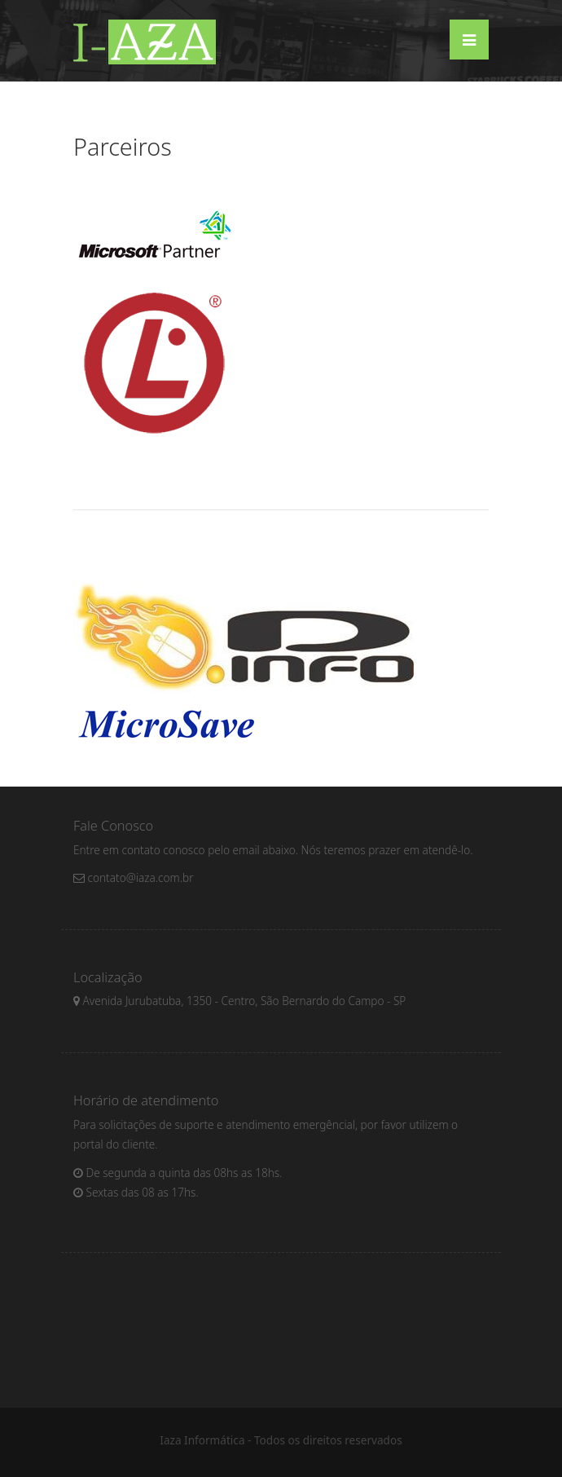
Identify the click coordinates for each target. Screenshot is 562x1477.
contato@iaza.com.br (133, 877)
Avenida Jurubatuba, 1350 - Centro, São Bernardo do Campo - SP (239, 1000)
